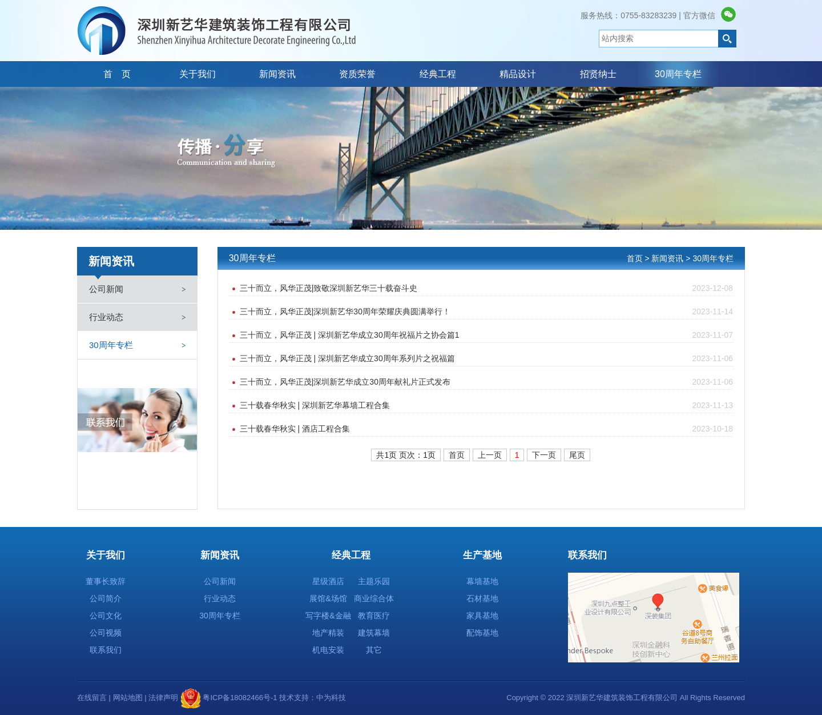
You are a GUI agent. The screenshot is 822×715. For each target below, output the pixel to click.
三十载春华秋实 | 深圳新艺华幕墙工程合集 (486, 405)
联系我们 (106, 649)
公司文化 (106, 615)
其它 (374, 649)
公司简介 (106, 598)
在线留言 (92, 697)
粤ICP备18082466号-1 (239, 697)
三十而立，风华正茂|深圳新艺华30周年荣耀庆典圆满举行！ (486, 312)
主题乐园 (374, 581)
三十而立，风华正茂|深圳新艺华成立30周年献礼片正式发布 (486, 382)
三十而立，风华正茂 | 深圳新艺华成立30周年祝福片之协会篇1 (486, 335)
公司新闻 (106, 289)
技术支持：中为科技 (311, 697)
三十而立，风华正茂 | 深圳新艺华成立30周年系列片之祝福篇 (486, 358)
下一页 (544, 455)
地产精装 (328, 632)
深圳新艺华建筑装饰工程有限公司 (216, 30)
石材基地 (482, 598)
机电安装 (328, 649)
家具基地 (482, 615)
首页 (457, 455)
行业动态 (106, 317)
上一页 (490, 455)
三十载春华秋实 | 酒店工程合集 (486, 429)
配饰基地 (482, 632)
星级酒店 (328, 581)
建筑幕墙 (374, 632)
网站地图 (128, 697)
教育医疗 (374, 615)
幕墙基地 (482, 581)
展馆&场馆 (327, 598)
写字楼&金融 (327, 615)
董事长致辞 (106, 581)
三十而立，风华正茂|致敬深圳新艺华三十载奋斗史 (486, 288)
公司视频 (106, 632)
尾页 (577, 455)
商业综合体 (374, 598)
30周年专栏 (111, 345)
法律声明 (163, 697)
